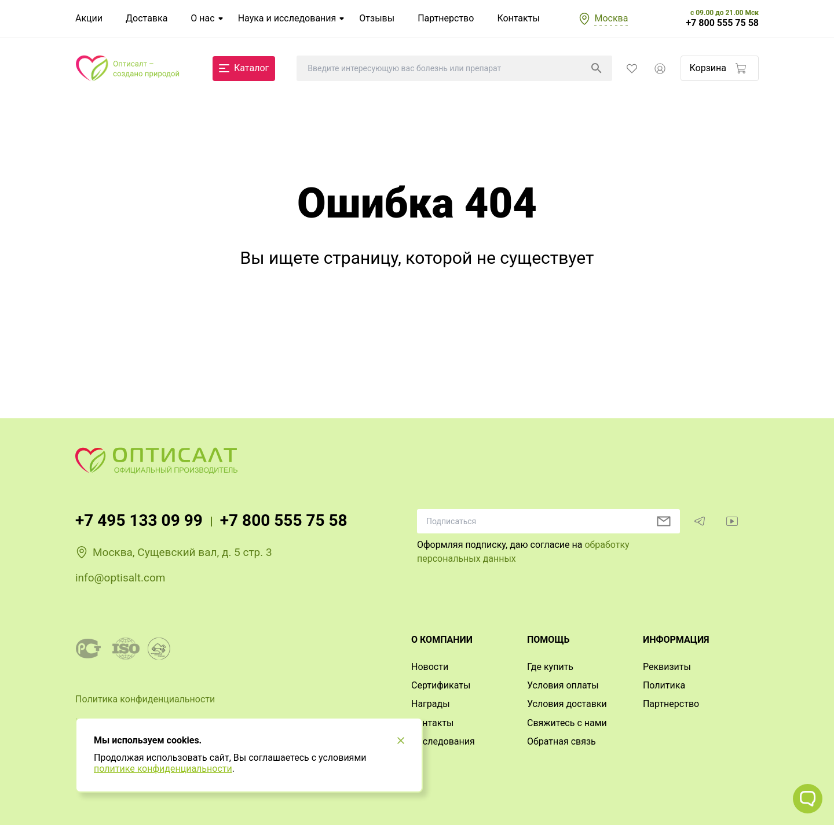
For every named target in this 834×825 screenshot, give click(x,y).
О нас (202, 18)
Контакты (518, 18)
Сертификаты (440, 685)
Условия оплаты (563, 685)
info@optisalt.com (120, 577)
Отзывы (376, 18)
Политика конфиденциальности (145, 699)
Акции (89, 18)
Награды (430, 703)
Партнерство (446, 18)
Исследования (443, 741)
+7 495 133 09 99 (139, 520)
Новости (429, 666)
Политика (664, 685)
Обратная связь (561, 741)
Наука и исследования (287, 18)
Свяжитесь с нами (567, 722)
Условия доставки (567, 703)
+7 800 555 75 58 (722, 23)
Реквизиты (667, 666)
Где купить (550, 666)
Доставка (146, 18)
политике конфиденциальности (163, 768)
